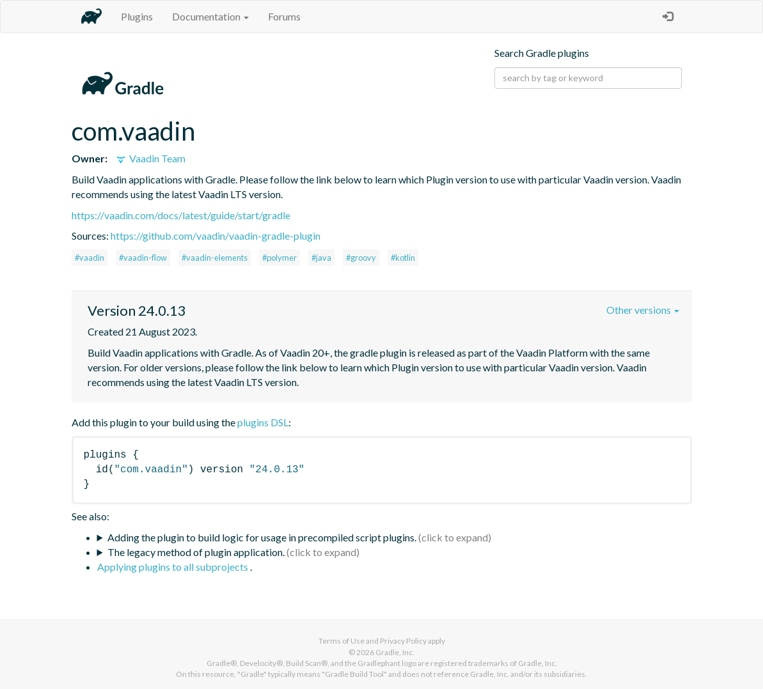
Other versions (642, 310)
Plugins (137, 16)
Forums (284, 16)
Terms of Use (342, 641)
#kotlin (403, 257)
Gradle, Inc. (394, 652)
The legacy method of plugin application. (196, 552)
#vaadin (89, 257)
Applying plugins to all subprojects (173, 567)
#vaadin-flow (143, 257)
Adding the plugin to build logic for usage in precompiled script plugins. (261, 537)
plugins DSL (262, 422)
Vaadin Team (149, 158)
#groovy (361, 257)
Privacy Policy (403, 641)
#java (321, 257)
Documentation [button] (210, 16)
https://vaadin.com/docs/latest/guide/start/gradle (181, 215)
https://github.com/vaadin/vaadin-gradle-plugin (215, 235)
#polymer (279, 257)
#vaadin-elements (215, 257)
